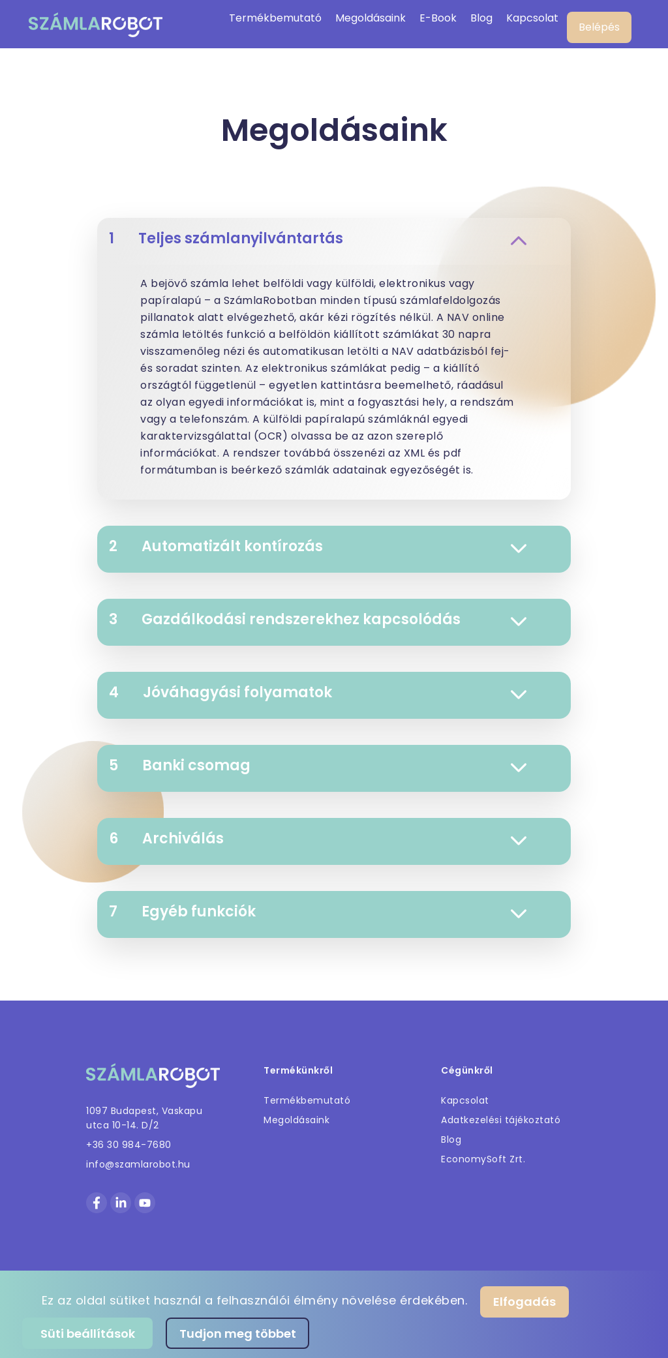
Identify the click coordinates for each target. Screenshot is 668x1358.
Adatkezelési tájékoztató (500, 1119)
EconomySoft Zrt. (483, 1159)
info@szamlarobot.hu (138, 1164)
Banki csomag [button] (317, 765)
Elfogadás (524, 1301)
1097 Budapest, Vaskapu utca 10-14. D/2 (144, 1118)
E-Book (438, 17)
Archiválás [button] (317, 838)
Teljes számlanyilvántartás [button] (317, 238)
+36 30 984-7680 (129, 1144)
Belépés (599, 27)
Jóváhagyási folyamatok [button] (317, 692)
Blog (481, 17)
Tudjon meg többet (237, 1333)
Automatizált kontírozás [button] (317, 546)
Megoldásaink (370, 17)
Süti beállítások (87, 1333)
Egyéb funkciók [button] (317, 911)
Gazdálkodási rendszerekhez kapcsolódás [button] (317, 619)
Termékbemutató (275, 17)
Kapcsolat (532, 17)
